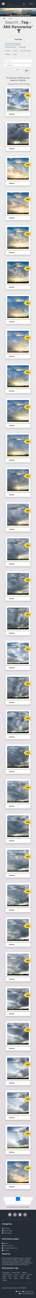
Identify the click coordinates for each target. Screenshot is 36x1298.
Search (10, 18)
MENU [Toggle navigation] (31, 4)
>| (28, 1202)
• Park (21, 1278)
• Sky (9, 1276)
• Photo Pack (15, 1272)
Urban (15, 54)
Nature (7, 54)
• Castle (4, 1280)
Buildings (22, 47)
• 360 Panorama (7, 1274)
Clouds (7, 51)
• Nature (24, 1272)
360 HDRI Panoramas (12, 43)
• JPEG (4, 1278)
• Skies (4, 1276)
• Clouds (22, 1274)
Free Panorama (25, 51)
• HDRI (14, 1276)
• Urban (15, 1278)
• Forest (29, 1274)
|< (5, 1199)
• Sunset (21, 1276)
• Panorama (6, 1272)
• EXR (27, 1276)
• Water (27, 1278)
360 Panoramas (10, 47)
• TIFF (10, 1278)
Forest (15, 51)
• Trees (16, 1274)
